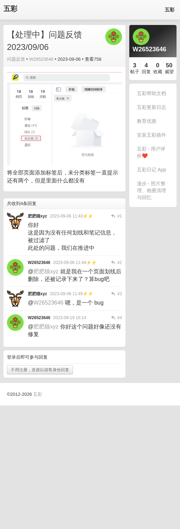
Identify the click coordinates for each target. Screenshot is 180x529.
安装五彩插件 (151, 135)
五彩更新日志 (151, 107)
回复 (146, 71)
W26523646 (41, 59)
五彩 (10, 8)
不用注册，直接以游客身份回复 (40, 369)
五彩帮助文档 (151, 93)
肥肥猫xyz (45, 271)
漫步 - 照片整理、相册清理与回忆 (151, 190)
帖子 (134, 71)
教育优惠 (146, 121)
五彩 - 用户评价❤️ (151, 152)
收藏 (157, 71)
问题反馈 (16, 59)
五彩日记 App (151, 169)
